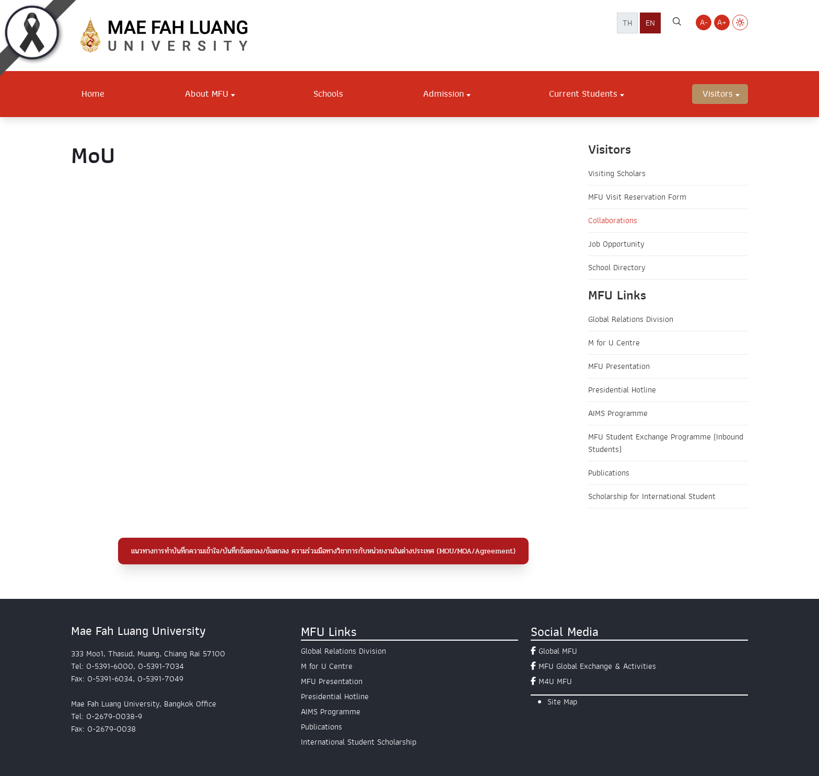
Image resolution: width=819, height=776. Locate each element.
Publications (608, 473)
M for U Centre (614, 343)
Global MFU (558, 651)
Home (92, 93)
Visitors (718, 93)
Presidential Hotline (622, 390)
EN (650, 23)
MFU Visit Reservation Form (637, 197)
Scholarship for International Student (652, 496)
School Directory (617, 267)
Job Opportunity (616, 244)
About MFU (206, 93)
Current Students (583, 93)
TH (627, 23)
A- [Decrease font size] (704, 22)
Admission (443, 93)
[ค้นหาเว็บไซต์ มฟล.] (677, 23)
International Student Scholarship (358, 742)
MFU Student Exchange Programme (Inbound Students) (665, 443)
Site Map (562, 702)
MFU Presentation (619, 366)
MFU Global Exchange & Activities (597, 666)
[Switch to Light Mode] (740, 22)
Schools (328, 93)
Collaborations (612, 220)
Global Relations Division (630, 319)
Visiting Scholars (617, 173)
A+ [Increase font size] (722, 22)
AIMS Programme (618, 413)
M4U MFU (555, 681)
